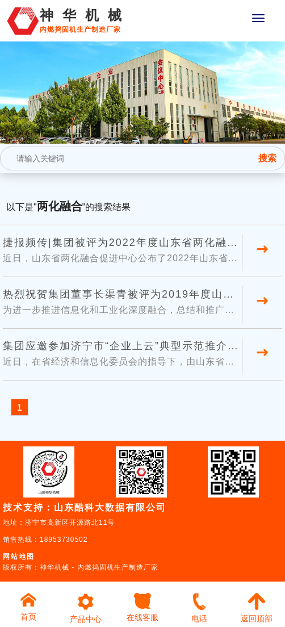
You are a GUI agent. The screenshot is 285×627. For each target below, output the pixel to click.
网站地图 (19, 557)
